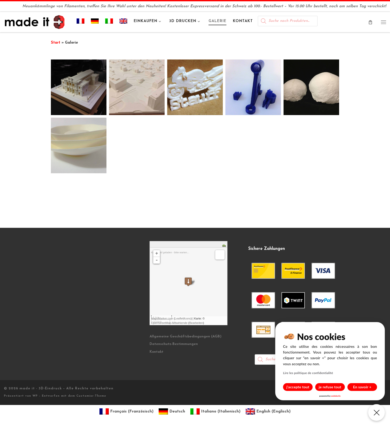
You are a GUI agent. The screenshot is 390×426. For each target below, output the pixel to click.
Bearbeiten (196, 322)
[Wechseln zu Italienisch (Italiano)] (215, 411)
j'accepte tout (297, 387)
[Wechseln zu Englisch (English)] (268, 411)
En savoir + (362, 387)
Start (55, 43)
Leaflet (179, 318)
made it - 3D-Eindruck (40, 388)
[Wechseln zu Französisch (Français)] (126, 411)
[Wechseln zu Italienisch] (109, 22)
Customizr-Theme (91, 396)
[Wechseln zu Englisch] (123, 22)
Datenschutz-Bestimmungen (174, 344)
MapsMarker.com (162, 318)
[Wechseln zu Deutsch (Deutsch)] (172, 411)
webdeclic (336, 396)
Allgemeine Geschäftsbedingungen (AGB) (185, 336)
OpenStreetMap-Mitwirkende (169, 322)
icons (187, 318)
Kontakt (156, 352)
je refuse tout (330, 387)
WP (35, 396)
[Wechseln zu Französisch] (80, 22)
